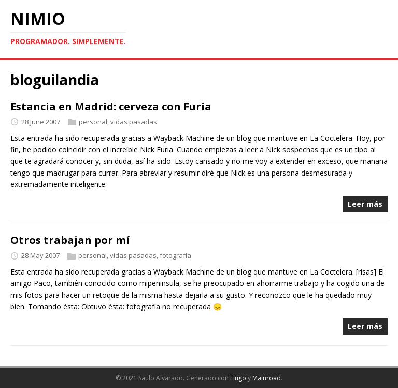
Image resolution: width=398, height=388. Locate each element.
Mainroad (266, 377)
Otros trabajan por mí (70, 240)
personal (93, 121)
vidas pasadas (133, 121)
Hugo (238, 377)
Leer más (365, 204)
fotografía (175, 255)
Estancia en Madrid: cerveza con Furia (110, 106)
